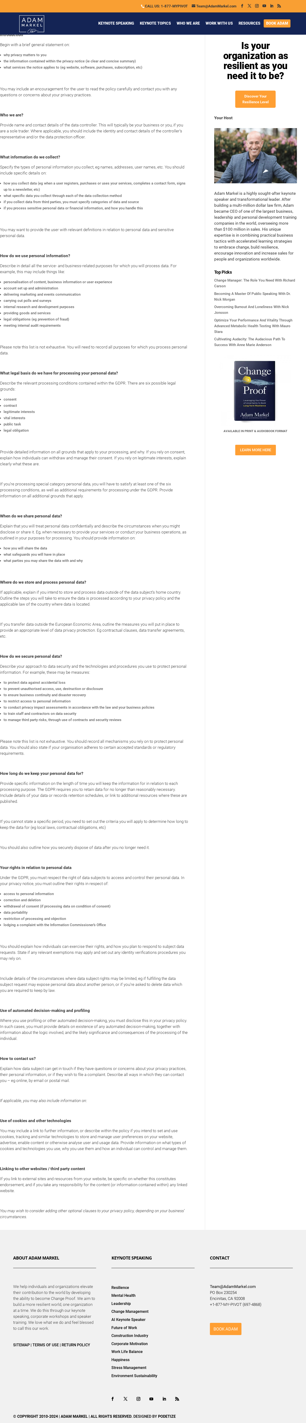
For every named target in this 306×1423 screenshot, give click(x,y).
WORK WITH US (219, 23)
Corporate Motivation (129, 1344)
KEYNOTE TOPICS (155, 23)
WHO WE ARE (188, 23)
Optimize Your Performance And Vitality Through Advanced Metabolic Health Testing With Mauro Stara (253, 326)
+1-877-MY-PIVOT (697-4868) (236, 1304)
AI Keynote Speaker (128, 1319)
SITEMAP (21, 1345)
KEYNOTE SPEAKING (116, 23)
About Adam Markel (36, 1258)
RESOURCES (249, 23)
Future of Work (124, 1327)
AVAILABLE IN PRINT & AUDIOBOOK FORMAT (255, 431)
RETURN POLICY (76, 1345)
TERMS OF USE (46, 1345)
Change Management (129, 1311)
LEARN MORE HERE (255, 450)
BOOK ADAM (277, 23)
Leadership (121, 1303)
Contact (220, 1258)
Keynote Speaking (131, 1258)
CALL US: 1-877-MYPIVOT (166, 6)
